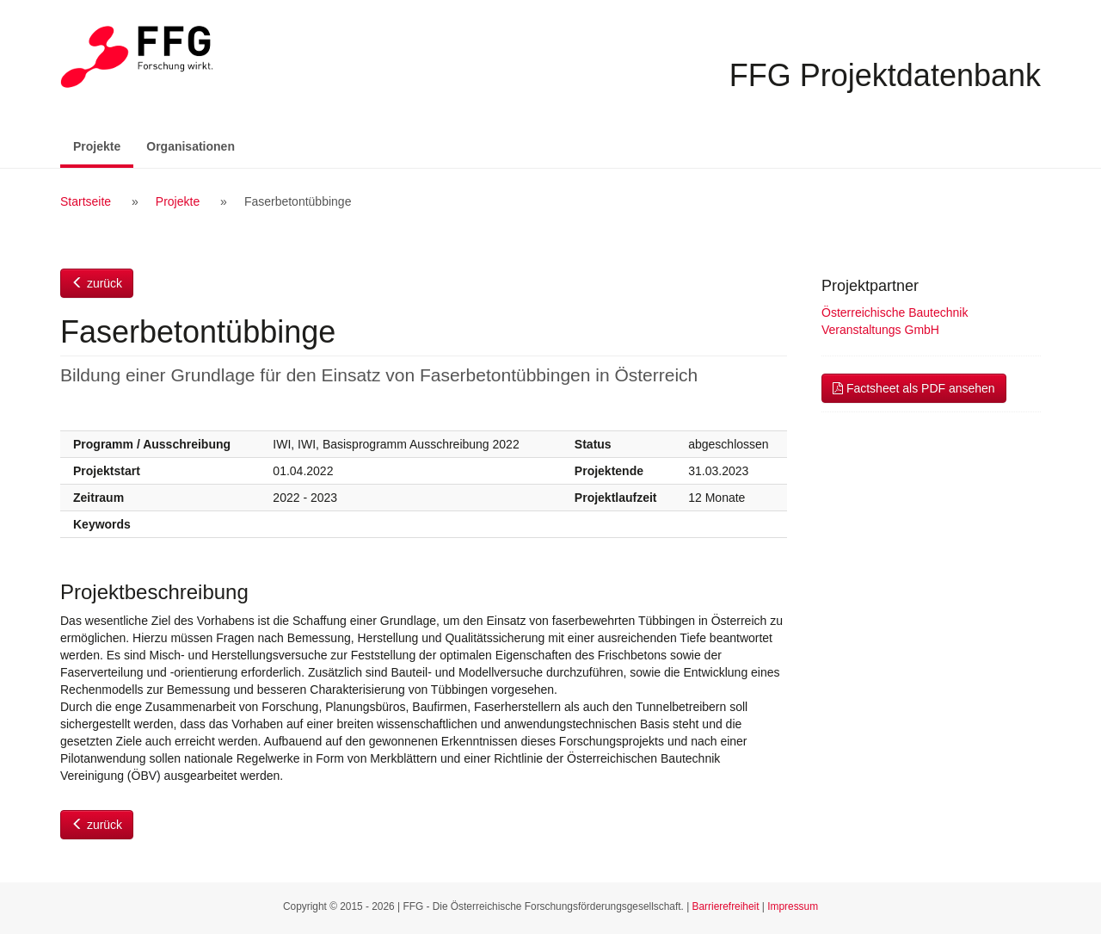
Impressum (792, 906)
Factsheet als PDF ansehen (914, 388)
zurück (96, 283)
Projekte (103, 145)
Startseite (85, 201)
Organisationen (190, 146)
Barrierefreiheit (726, 906)
